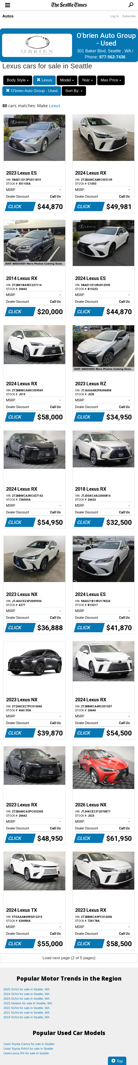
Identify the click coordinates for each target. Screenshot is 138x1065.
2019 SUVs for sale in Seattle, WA (26, 1017)
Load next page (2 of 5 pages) (69, 958)
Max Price (111, 80)
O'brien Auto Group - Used (32, 91)
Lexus (44, 80)
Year (87, 80)
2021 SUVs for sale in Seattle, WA (26, 1012)
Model (67, 80)
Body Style (18, 80)
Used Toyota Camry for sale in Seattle (28, 1044)
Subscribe (129, 16)
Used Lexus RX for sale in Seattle (26, 1053)
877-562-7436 (112, 57)
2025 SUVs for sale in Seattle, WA (26, 989)
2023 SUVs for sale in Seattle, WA (26, 998)
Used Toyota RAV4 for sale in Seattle (28, 1048)
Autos (8, 16)
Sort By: (73, 91)
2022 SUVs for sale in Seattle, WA (26, 1008)
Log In (114, 16)
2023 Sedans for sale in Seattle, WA (27, 1003)
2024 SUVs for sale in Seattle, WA (26, 994)
